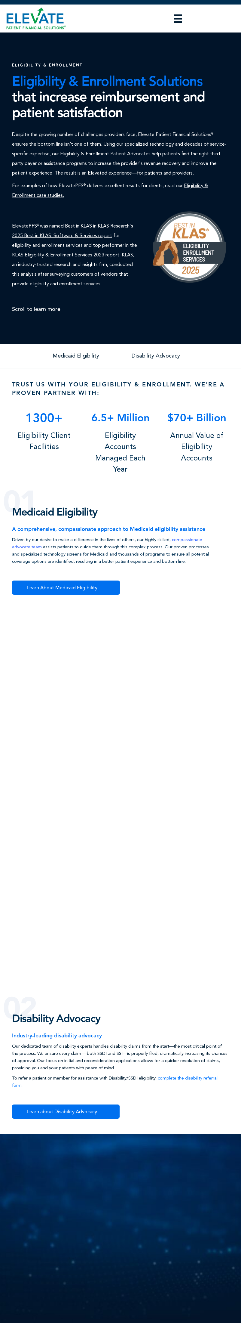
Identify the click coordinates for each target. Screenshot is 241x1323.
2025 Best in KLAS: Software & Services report (62, 236)
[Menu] (178, 19)
